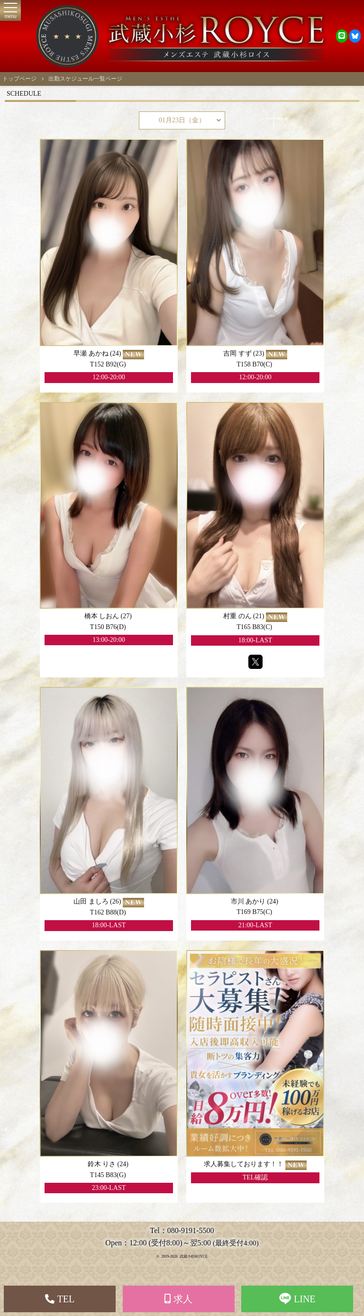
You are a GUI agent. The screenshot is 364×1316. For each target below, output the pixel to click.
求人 (178, 1299)
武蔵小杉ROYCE (194, 1256)
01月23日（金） (190, 120)
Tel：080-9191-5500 (182, 1230)
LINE (297, 1298)
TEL (60, 1299)
